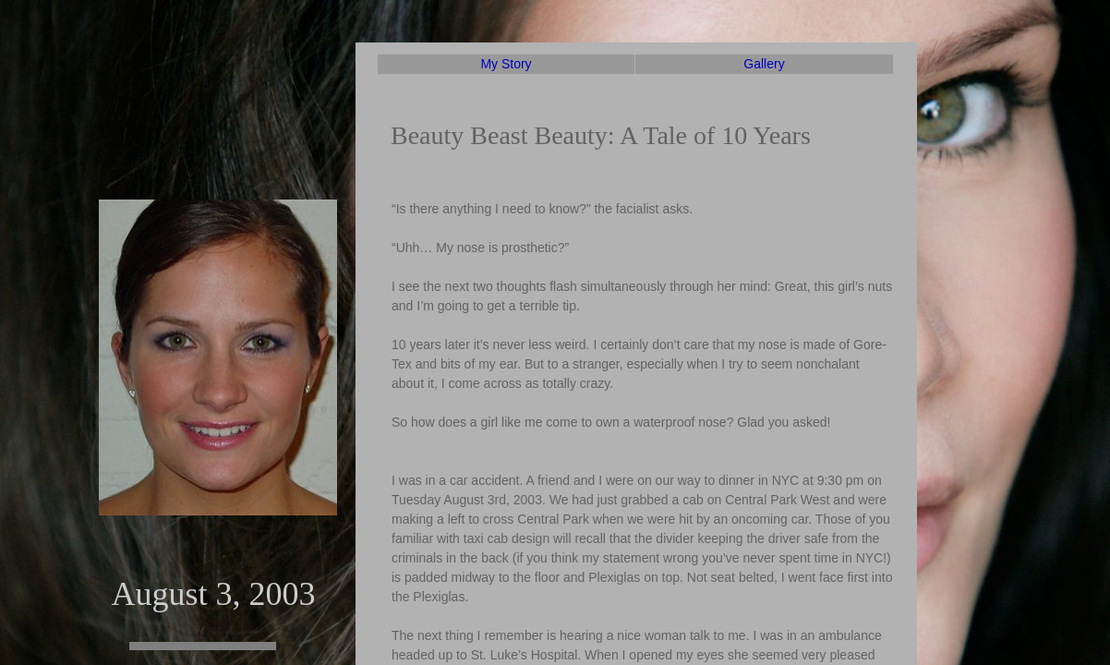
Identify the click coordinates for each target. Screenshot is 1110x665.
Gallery (763, 63)
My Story (505, 63)
